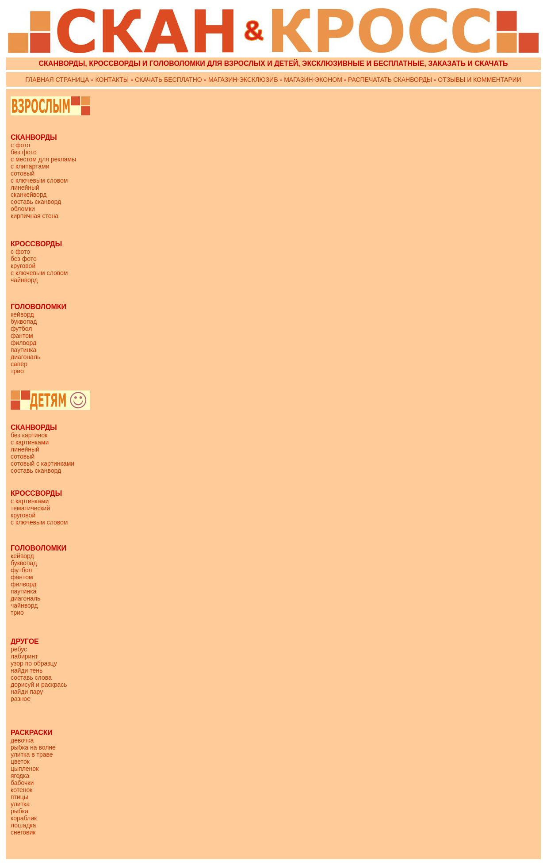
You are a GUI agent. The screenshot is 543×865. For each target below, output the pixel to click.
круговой (23, 265)
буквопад (24, 321)
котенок (21, 789)
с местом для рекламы (43, 159)
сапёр (19, 363)
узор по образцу (34, 663)
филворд (23, 342)
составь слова (31, 677)
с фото (20, 145)
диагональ (25, 356)
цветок (20, 761)
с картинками (30, 442)
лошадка (23, 825)
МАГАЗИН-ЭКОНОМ (314, 79)
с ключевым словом (39, 180)
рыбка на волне (33, 747)
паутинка (23, 349)
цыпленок (24, 768)
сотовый (22, 173)
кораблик (24, 818)
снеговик (23, 832)
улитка (20, 804)
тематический (30, 508)
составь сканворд (36, 201)
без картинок (29, 435)
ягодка (20, 775)
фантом (22, 335)
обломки (23, 208)
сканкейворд (29, 194)
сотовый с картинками (42, 463)
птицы (19, 796)
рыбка (19, 811)
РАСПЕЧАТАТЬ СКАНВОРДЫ (390, 79)
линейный (25, 187)
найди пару (27, 691)
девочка (22, 740)
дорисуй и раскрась (39, 684)
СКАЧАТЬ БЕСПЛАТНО (168, 79)
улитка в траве (32, 754)
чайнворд (24, 279)
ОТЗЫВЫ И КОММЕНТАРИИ (478, 79)
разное (21, 698)
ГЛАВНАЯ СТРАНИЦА (57, 79)
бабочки (22, 782)
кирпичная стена (34, 215)
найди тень (26, 670)
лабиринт (24, 656)
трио (17, 371)
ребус (19, 649)
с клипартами (30, 166)
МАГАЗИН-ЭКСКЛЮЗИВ (244, 79)
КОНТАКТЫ (112, 79)
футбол (21, 328)
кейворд (22, 314)
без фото (24, 152)
